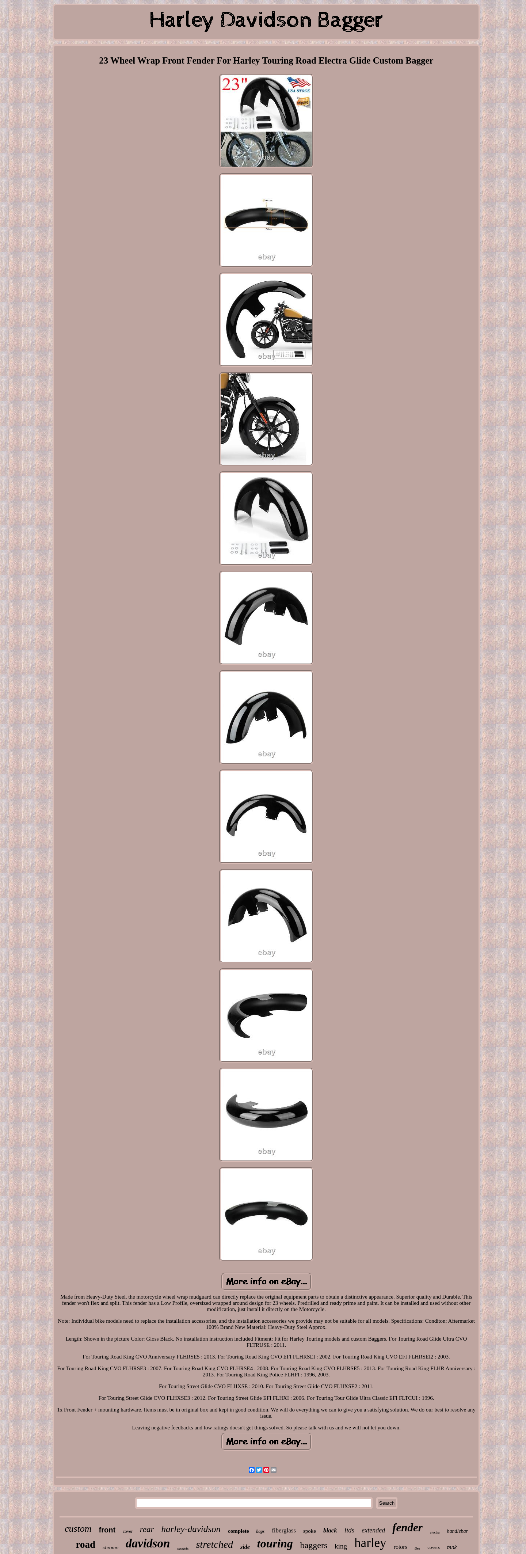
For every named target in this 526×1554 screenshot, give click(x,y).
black (330, 1530)
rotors (400, 1547)
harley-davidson (191, 1529)
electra (435, 1532)
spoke (309, 1531)
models (182, 1548)
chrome (110, 1547)
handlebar (457, 1531)
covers (433, 1547)
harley (370, 1543)
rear (147, 1529)
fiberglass (284, 1530)
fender (407, 1527)
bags (260, 1531)
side (245, 1547)
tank (452, 1547)
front (107, 1530)
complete (238, 1531)
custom (78, 1528)
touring (275, 1543)
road (85, 1544)
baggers (314, 1545)
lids (349, 1530)
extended (373, 1530)
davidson (148, 1543)
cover (128, 1531)
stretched (214, 1544)
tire (417, 1548)
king (341, 1546)
